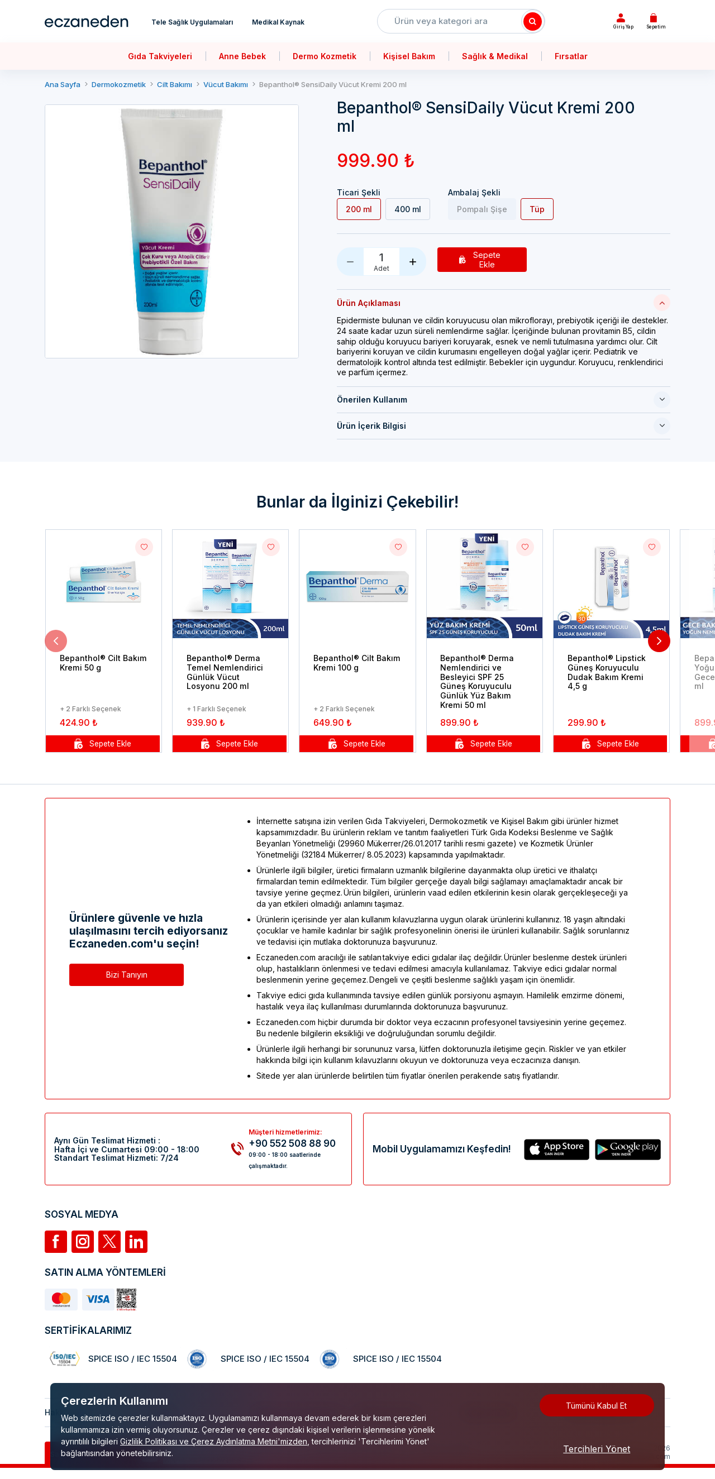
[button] (56, 641)
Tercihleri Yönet (596, 1448)
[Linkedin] (136, 1242)
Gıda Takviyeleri (160, 56)
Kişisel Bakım (409, 56)
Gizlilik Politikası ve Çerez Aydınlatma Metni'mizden (213, 1441)
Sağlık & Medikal (495, 56)
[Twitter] (109, 1242)
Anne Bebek (242, 56)
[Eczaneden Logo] (86, 21)
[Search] (533, 21)
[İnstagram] (83, 1242)
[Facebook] (56, 1242)
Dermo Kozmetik (324, 56)
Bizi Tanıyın (126, 975)
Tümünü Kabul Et (596, 1405)
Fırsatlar (571, 56)
